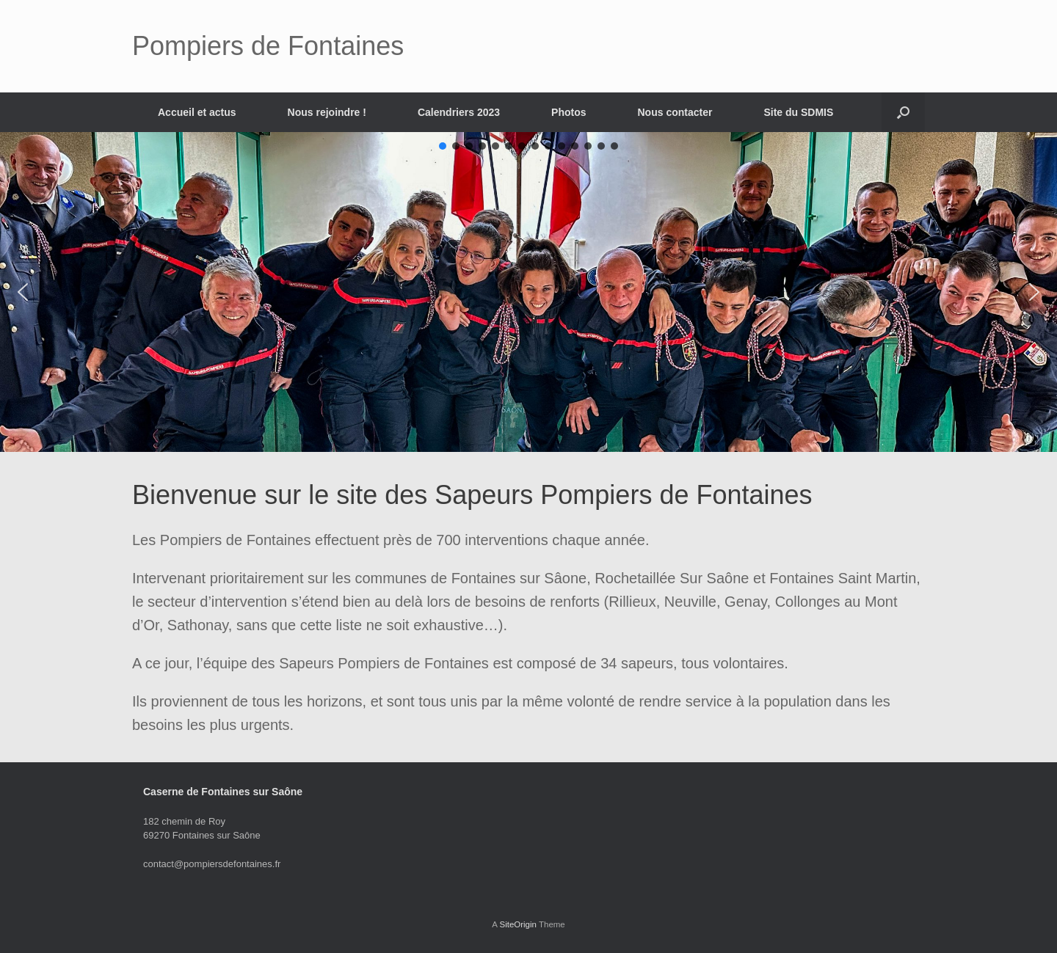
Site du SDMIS (798, 112)
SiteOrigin (518, 924)
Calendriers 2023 (459, 112)
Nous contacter (675, 112)
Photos (568, 112)
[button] (903, 112)
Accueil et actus (197, 112)
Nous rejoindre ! (327, 112)
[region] (528, 292)
